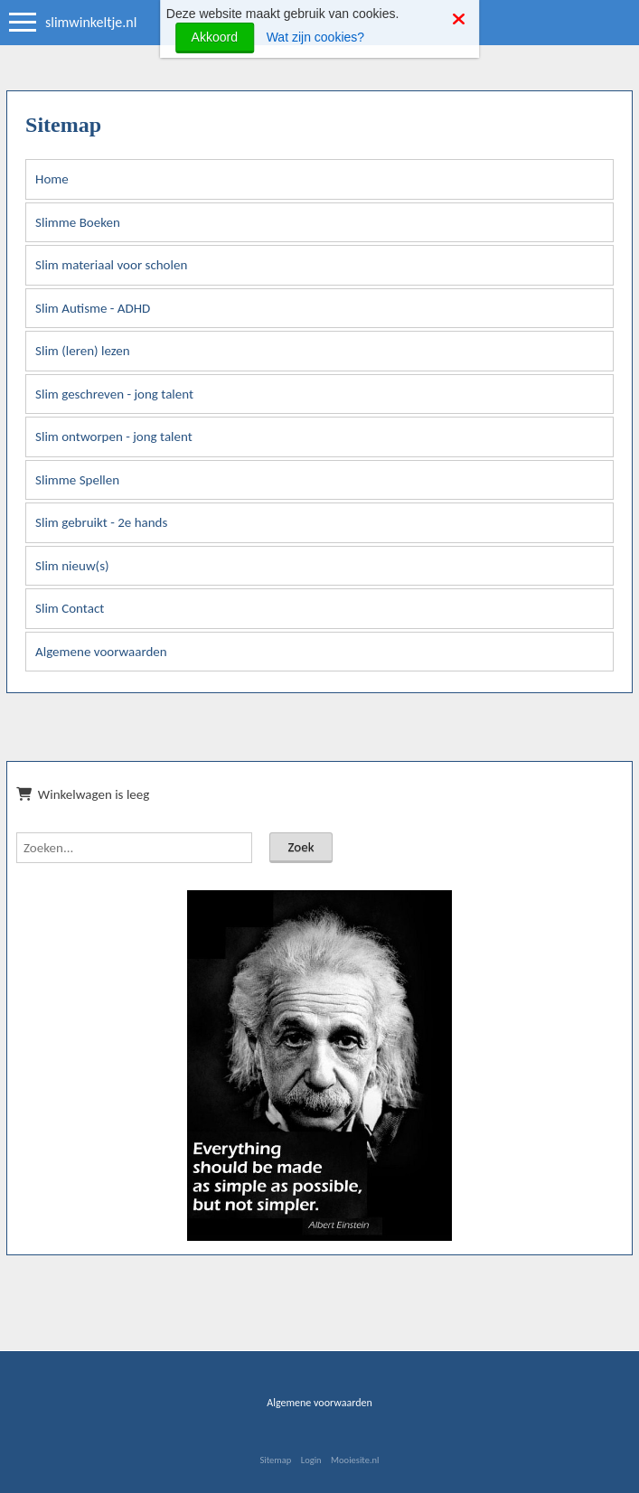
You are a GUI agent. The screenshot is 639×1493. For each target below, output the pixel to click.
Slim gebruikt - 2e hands (101, 522)
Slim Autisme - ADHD (92, 308)
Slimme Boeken (77, 222)
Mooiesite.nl (355, 1460)
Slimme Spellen (77, 480)
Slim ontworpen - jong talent (114, 436)
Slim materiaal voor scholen (111, 265)
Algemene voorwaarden (101, 651)
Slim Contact (69, 608)
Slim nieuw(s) (72, 566)
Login (311, 1460)
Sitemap (275, 1460)
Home (52, 179)
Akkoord (215, 37)
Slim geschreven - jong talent (114, 394)
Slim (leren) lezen (82, 351)
